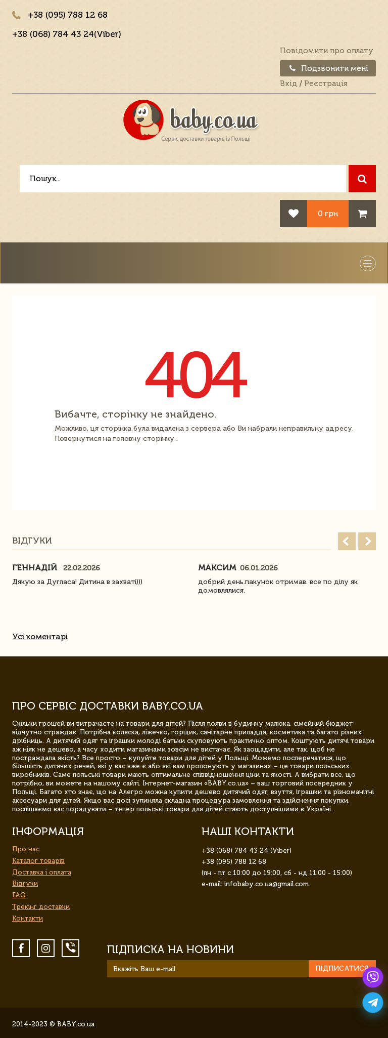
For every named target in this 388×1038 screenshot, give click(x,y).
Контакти (27, 918)
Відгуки (25, 883)
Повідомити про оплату (326, 50)
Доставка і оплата (41, 872)
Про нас (25, 849)
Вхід (288, 83)
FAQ (19, 895)
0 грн (328, 213)
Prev (347, 541)
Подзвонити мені (327, 68)
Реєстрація (325, 83)
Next (367, 541)
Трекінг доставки (41, 906)
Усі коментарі (40, 636)
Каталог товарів (38, 860)
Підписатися (342, 968)
